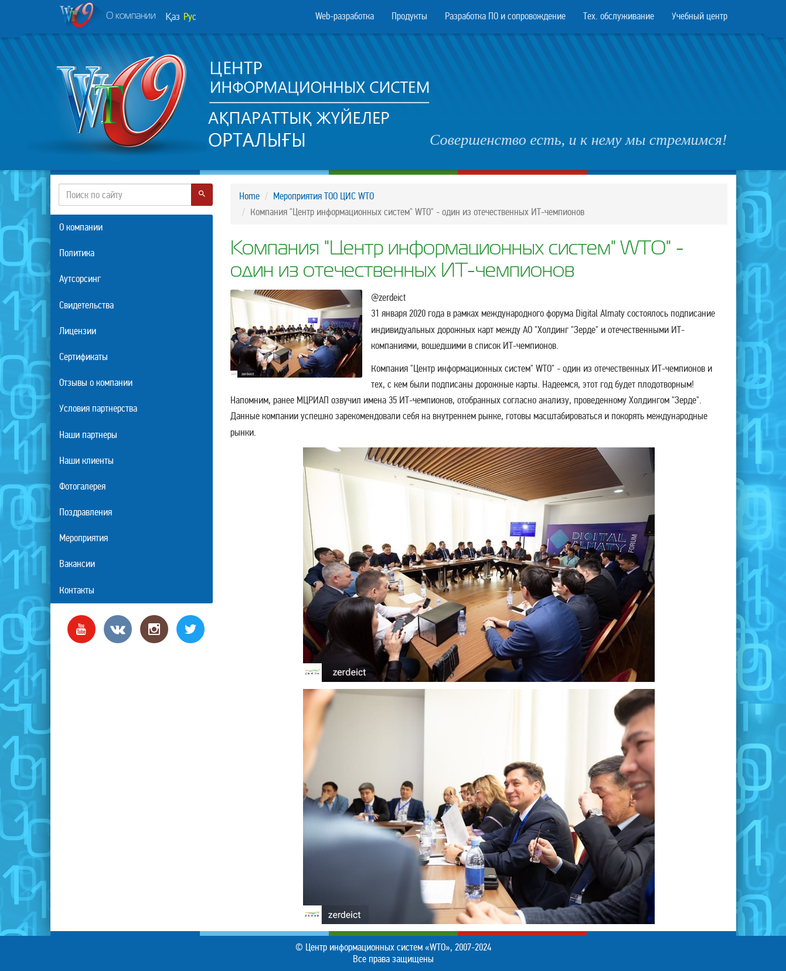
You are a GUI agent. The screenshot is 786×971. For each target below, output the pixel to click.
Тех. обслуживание (618, 16)
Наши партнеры (88, 435)
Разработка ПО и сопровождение (505, 16)
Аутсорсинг (80, 279)
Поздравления (85, 512)
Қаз (172, 17)
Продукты (409, 16)
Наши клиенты (86, 460)
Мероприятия (83, 538)
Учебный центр (699, 16)
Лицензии (77, 331)
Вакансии (77, 564)
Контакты (76, 590)
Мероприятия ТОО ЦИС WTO (323, 196)
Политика (76, 253)
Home (249, 196)
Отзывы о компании (95, 382)
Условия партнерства (98, 408)
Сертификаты (83, 357)
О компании (107, 17)
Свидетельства (86, 305)
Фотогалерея (82, 486)
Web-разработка (344, 16)
